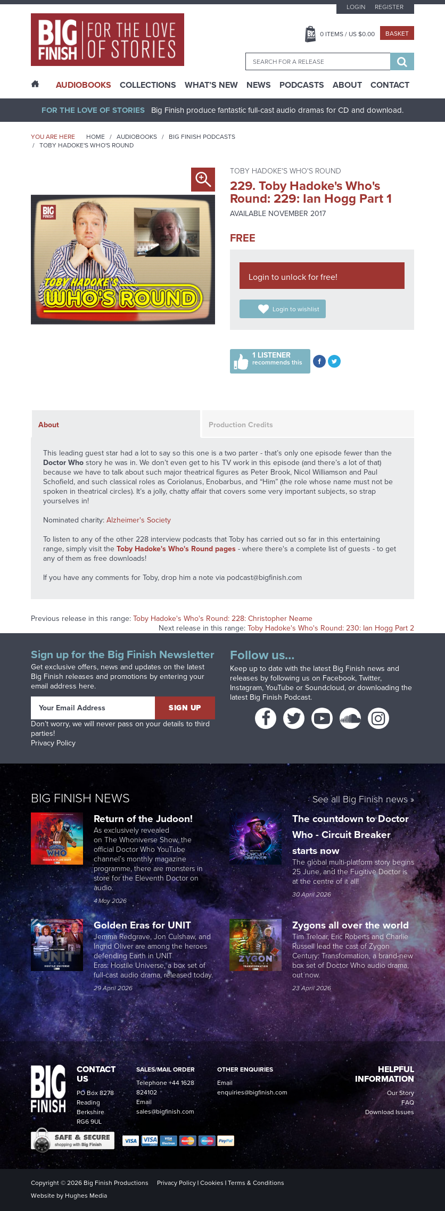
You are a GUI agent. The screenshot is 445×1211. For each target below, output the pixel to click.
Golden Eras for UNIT (144, 925)
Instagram (246, 687)
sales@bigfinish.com (165, 1111)
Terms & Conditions (256, 1183)
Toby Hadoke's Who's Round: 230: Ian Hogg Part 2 (331, 628)
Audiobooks (137, 137)
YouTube (280, 687)
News (258, 85)
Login (356, 7)
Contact (389, 85)
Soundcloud (324, 687)
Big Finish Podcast (280, 697)
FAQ (407, 1102)
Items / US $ (347, 34)
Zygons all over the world (351, 925)
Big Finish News (80, 798)
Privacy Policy (53, 743)
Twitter (369, 678)
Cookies (212, 1183)
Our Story (400, 1093)
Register (389, 7)
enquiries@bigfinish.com (252, 1092)
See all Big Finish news (360, 800)
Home (95, 137)
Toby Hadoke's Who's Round (86, 145)
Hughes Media (86, 1195)
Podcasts (301, 85)
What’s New (211, 85)
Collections (148, 85)
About (347, 85)
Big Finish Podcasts (202, 137)
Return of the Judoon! (144, 818)
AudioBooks (83, 85)
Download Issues (389, 1112)
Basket (397, 33)
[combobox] (317, 61)
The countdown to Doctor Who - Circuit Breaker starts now (350, 834)
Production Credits (241, 424)
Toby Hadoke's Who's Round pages (176, 548)
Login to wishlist (296, 309)
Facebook (339, 678)
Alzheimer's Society (138, 520)
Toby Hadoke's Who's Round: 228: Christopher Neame (222, 618)
